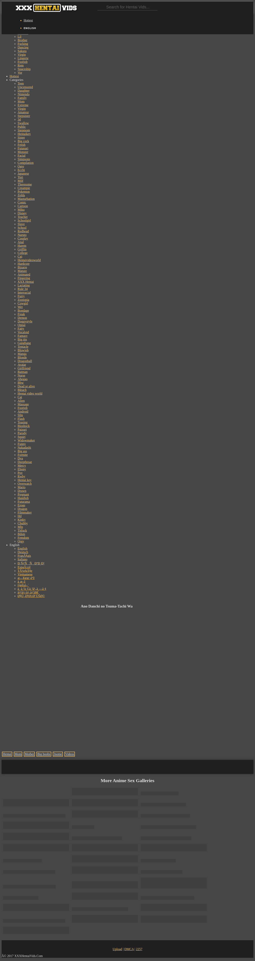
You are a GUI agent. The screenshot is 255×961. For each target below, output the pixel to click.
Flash (21, 418)
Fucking (23, 43)
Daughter (24, 90)
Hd (20, 516)
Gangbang (24, 343)
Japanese (23, 173)
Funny (22, 444)
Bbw (21, 382)
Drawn (22, 491)
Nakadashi (24, 447)
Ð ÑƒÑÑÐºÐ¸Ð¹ (31, 563)
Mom (21, 101)
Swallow (23, 123)
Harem (22, 245)
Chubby (23, 523)
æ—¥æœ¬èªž (26, 578)
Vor (20, 72)
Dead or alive (26, 386)
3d (19, 119)
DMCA (129, 949)
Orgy (21, 541)
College (23, 253)
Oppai (21, 325)
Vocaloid (23, 332)
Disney (22, 213)
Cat (20, 397)
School (22, 227)
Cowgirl (23, 303)
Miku (21, 209)
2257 (139, 949)
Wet (20, 307)
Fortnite (23, 454)
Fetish (21, 144)
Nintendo (24, 94)
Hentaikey (24, 134)
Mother (29, 754)
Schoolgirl (24, 220)
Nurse (21, 375)
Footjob (23, 61)
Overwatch (25, 483)
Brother (22, 40)
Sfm (20, 415)
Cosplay (23, 238)
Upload (117, 949)
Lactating (24, 285)
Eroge (21, 505)
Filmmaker (25, 512)
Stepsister (24, 116)
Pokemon (24, 191)
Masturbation (26, 198)
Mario (21, 487)
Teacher (23, 217)
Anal (21, 242)
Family (22, 98)
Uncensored (25, 87)
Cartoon (23, 206)
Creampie (24, 188)
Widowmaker (26, 440)
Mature (22, 271)
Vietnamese (25, 574)
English (22, 548)
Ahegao (23, 379)
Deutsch (23, 552)
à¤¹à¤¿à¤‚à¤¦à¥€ (28, 592)
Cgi (20, 256)
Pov (20, 472)
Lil (19, 36)
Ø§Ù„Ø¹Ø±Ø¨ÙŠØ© (31, 596)
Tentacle (23, 346)
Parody (22, 433)
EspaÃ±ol (24, 567)
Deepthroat (25, 462)
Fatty (21, 328)
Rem (21, 65)
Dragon (22, 509)
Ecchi (21, 170)
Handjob (23, 498)
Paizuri (22, 429)
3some (58, 754)
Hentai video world (30, 393)
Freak (21, 314)
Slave (21, 224)
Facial (21, 155)
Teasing (23, 422)
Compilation (26, 162)
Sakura (22, 51)
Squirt (21, 436)
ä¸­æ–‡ (21, 581)
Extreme (23, 105)
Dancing (23, 47)
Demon (22, 317)
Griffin (22, 249)
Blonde (22, 357)
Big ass (22, 451)
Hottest (28, 20)
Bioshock (24, 426)
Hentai (7, 754)
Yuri (20, 177)
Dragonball (25, 361)
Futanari (23, 148)
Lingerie (23, 58)
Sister (21, 137)
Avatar (22, 364)
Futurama (24, 501)
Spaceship (24, 69)
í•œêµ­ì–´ (23, 585)
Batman (23, 372)
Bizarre (22, 267)
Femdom (23, 537)
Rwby (21, 476)
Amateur (23, 112)
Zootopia (23, 299)
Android (23, 411)
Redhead (23, 231)
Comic (22, 202)
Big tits (22, 339)
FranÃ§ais (24, 555)
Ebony (22, 469)
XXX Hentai (26, 281)
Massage (23, 404)
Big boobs (43, 754)
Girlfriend (24, 368)
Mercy (22, 465)
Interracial (24, 292)
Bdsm (21, 534)
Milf (20, 180)
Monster (23, 152)
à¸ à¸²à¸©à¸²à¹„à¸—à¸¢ (32, 588)
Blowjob (23, 350)
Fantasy (23, 335)
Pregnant (23, 494)
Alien (21, 400)
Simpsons (24, 159)
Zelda (21, 195)
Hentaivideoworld (29, 260)
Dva (20, 458)
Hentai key (25, 480)
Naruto (22, 235)
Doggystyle (25, 321)
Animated (24, 274)
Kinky (22, 519)
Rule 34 (23, 289)
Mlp (20, 527)
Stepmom (24, 130)
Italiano (22, 559)
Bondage (23, 310)
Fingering (24, 278)
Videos (69, 754)
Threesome (25, 184)
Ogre (21, 166)
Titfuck (22, 530)
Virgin (22, 54)
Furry (21, 296)
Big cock (23, 141)
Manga (22, 354)
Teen (21, 83)
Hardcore (24, 263)
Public (22, 126)
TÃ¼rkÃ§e (25, 570)
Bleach (22, 390)
